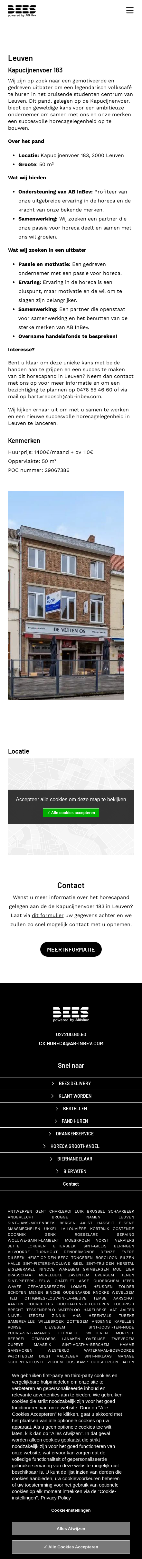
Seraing (125, 1234)
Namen (93, 1217)
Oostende (123, 1228)
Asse (84, 1281)
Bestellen (75, 1108)
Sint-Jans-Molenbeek (31, 1223)
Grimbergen (96, 1269)
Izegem (36, 1315)
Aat (113, 1310)
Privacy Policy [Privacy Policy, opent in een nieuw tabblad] (56, 1497)
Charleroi (60, 1211)
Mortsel (125, 1333)
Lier (130, 1269)
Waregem (69, 1269)
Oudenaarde (76, 1292)
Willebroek (51, 1321)
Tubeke (126, 1315)
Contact (71, 1184)
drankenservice (75, 1133)
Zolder (126, 1286)
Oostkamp (77, 1362)
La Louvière (73, 1228)
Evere (127, 1252)
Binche (53, 1292)
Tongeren (82, 1257)
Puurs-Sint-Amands (29, 1333)
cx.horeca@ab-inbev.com (71, 1043)
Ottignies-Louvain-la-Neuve (55, 1298)
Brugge (60, 1217)
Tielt (13, 1298)
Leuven (126, 1217)
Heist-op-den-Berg (48, 1257)
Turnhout (47, 1252)
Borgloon (107, 1257)
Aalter (127, 1310)
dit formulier (48, 915)
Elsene (126, 1223)
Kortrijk (99, 1228)
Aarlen (15, 1304)
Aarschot (123, 1298)
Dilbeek (16, 1257)
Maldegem (67, 1356)
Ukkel (50, 1228)
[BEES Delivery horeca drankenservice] (23, 10)
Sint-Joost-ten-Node (111, 1327)
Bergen (68, 1223)
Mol (117, 1269)
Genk (50, 1234)
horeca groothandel (75, 1146)
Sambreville (21, 1321)
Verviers (124, 1240)
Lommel (79, 1286)
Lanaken (71, 1339)
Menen (36, 1292)
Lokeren (36, 1246)
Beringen (124, 1246)
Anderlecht (21, 1217)
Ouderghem (106, 1281)
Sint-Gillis (95, 1246)
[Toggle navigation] (128, 10)
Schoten (17, 1292)
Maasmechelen (24, 1228)
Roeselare (86, 1234)
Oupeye (15, 1344)
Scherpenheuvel (26, 1362)
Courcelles (40, 1304)
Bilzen (127, 1257)
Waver (15, 1286)
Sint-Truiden (100, 1263)
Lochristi (124, 1304)
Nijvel (15, 1315)
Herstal (125, 1263)
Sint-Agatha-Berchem (85, 1344)
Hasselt (105, 1223)
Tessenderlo (40, 1310)
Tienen (127, 1275)
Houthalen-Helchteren (83, 1304)
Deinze (107, 1252)
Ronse (14, 1327)
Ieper (128, 1281)
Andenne (101, 1321)
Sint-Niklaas (98, 1356)
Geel (78, 1263)
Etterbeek (64, 1246)
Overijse (95, 1339)
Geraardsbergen (46, 1286)
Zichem (55, 1362)
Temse (100, 1298)
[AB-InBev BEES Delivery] (71, 1018)
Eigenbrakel (21, 1269)
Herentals (100, 1315)
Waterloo (69, 1310)
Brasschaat (20, 1275)
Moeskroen (77, 1240)
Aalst (86, 1223)
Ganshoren (20, 1350)
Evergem (104, 1275)
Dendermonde (79, 1252)
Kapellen (124, 1321)
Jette (14, 1246)
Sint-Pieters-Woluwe (46, 1263)
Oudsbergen (104, 1362)
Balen (127, 1362)
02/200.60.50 (71, 1034)
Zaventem (78, 1275)
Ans (77, 1315)
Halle (14, 1263)
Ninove (46, 1269)
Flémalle (68, 1333)
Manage (126, 1356)
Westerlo (58, 1350)
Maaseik (42, 1344)
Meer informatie (71, 949)
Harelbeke (95, 1310)
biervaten (74, 1171)
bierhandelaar (74, 1158)
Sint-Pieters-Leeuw (29, 1281)
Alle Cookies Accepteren (73, 1547)
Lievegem (55, 1327)
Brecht (15, 1310)
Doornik (17, 1234)
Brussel (96, 1211)
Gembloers (44, 1339)
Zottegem (77, 1321)
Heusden (103, 1286)
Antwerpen (20, 1211)
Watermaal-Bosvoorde (109, 1350)
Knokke (101, 1292)
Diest (45, 1356)
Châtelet (64, 1281)
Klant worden (75, 1096)
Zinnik (58, 1315)
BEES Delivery (75, 1083)
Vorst (102, 1240)
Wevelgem (123, 1292)
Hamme (127, 1344)
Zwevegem (122, 1339)
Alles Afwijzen (71, 1528)
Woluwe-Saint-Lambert (33, 1240)
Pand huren (75, 1121)
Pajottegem (20, 1356)
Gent (40, 1211)
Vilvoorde (19, 1252)
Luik (79, 1211)
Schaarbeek (121, 1211)
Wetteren (97, 1333)
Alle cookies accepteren (73, 813)
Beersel (16, 1339)
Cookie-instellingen (70, 1510)
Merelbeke (50, 1275)
